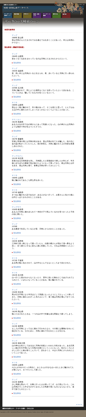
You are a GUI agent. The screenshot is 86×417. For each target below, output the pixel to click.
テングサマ (16, 207)
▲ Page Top (79, 404)
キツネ (14, 102)
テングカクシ (17, 156)
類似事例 (17, 63)
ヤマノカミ (16, 119)
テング (14, 35)
